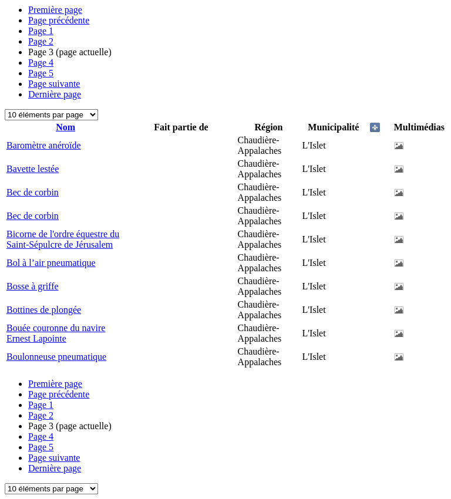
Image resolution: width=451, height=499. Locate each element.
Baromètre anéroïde (43, 145)
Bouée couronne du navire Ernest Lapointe (55, 333)
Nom (65, 127)
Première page (55, 10)
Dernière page (54, 94)
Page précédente (58, 20)
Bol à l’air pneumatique (51, 263)
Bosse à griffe (32, 286)
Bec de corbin (32, 192)
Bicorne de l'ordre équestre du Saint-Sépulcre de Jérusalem (62, 239)
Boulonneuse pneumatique (56, 357)
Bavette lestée (32, 169)
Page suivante (54, 84)
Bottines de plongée (43, 310)
